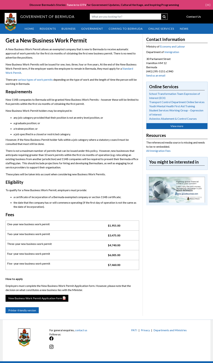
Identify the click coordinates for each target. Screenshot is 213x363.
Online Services (161, 28)
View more (176, 126)
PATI (134, 330)
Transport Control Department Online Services (177, 102)
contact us (81, 330)
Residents (48, 28)
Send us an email (155, 75)
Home (29, 28)
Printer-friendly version (22, 310)
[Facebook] (78, 340)
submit (164, 16)
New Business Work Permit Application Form (35, 298)
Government (92, 28)
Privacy (145, 330)
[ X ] (208, 4)
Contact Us (193, 16)
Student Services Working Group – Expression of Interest (176, 112)
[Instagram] (78, 348)
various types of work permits (35, 79)
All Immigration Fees (158, 150)
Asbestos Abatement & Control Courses (173, 118)
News (184, 28)
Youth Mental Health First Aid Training (172, 106)
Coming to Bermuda (126, 28)
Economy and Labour (172, 46)
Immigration (171, 52)
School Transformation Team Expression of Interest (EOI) (174, 95)
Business (68, 28)
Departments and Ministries (170, 330)
